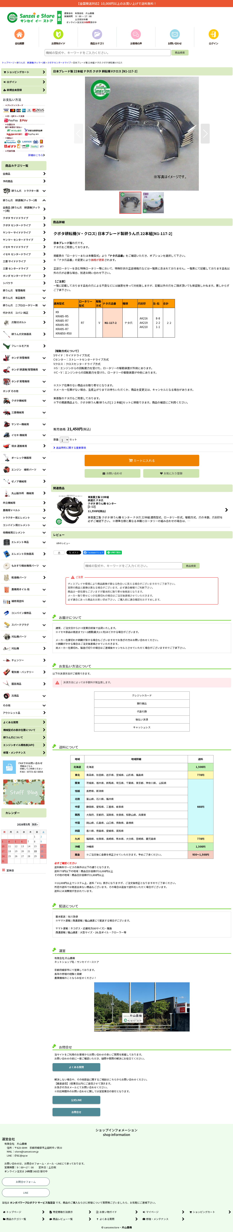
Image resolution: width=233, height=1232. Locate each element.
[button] (78, 134)
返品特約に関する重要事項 (69, 447)
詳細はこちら (36, 155)
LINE (25, 1192)
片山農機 (127, 1227)
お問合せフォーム (26, 1182)
